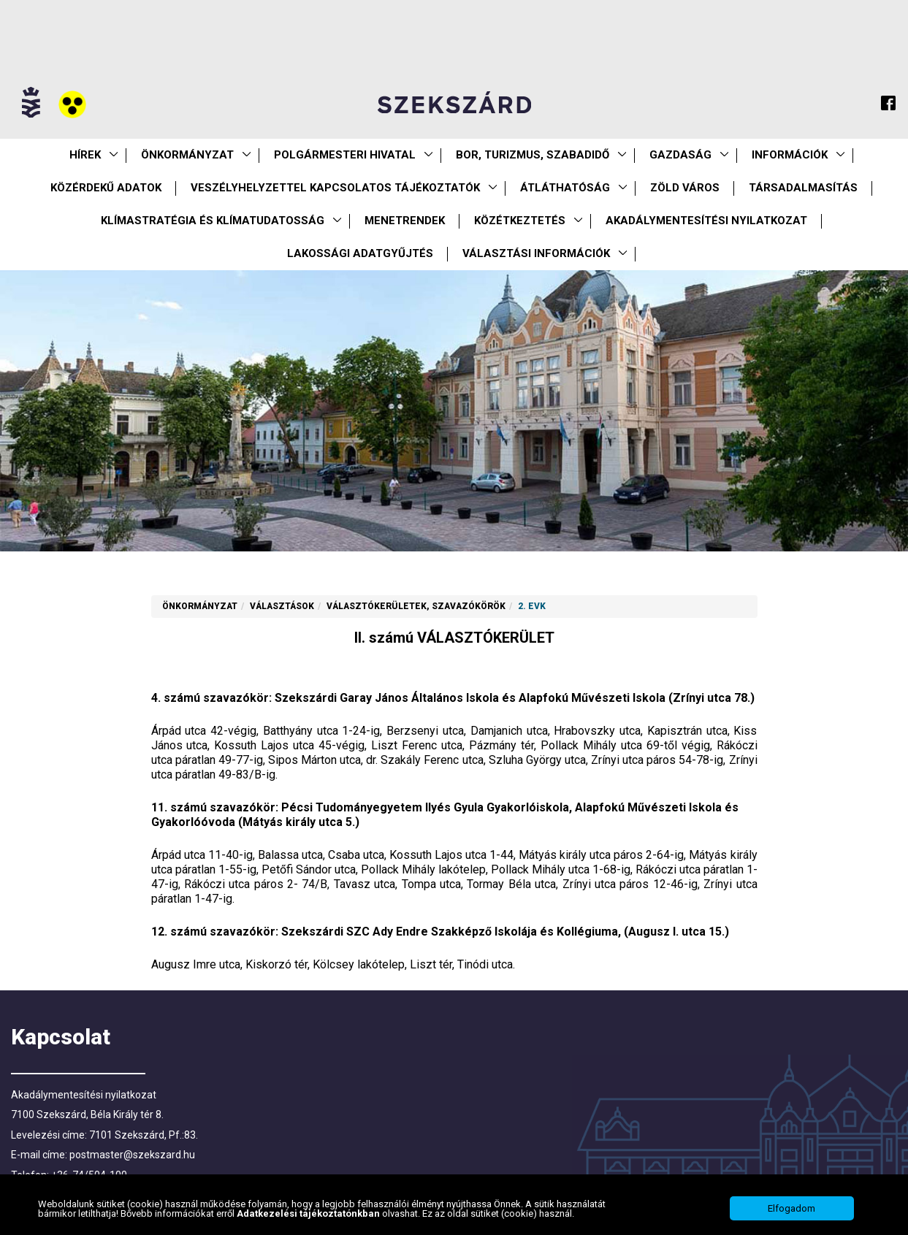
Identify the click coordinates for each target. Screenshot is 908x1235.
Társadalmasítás (803, 187)
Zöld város (685, 187)
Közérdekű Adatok (105, 187)
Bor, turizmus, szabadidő (532, 154)
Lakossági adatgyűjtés (360, 253)
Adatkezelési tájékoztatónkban (309, 1214)
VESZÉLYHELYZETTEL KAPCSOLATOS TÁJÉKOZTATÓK (335, 187)
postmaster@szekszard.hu (132, 1155)
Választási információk (536, 253)
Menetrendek (405, 220)
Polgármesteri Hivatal (345, 154)
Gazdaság (680, 154)
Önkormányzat (187, 154)
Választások (282, 606)
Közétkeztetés (519, 220)
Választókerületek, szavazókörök (416, 606)
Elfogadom (791, 1210)
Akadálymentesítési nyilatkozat (706, 220)
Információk (790, 154)
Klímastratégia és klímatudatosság (212, 220)
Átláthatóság (565, 187)
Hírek (85, 154)
